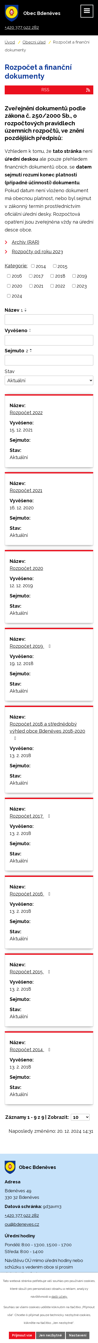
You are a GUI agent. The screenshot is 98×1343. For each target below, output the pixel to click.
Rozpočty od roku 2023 (37, 251)
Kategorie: (16, 265)
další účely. (59, 1296)
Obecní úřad (33, 42)
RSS (66, 89)
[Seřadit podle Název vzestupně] (26, 309)
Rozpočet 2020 (26, 568)
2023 (82, 286)
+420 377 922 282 (22, 1215)
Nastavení (77, 1335)
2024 (17, 296)
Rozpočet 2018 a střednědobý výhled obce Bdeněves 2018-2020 (47, 731)
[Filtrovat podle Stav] (49, 380)
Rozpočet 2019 (31, 646)
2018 (60, 276)
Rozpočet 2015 (31, 971)
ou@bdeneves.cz (22, 1224)
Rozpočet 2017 (31, 816)
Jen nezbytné (50, 1335)
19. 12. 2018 (21, 663)
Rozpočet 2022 (26, 412)
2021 (38, 286)
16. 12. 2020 (22, 507)
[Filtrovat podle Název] (49, 319)
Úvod (10, 42)
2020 (17, 286)
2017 (38, 276)
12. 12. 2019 (21, 585)
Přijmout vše (22, 1335)
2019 (82, 276)
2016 (17, 276)
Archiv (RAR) (25, 242)
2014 (41, 266)
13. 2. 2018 (20, 755)
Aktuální (19, 457)
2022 (60, 286)
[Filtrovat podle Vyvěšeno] (49, 340)
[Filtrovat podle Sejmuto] (49, 360)
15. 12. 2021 (21, 430)
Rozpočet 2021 (26, 490)
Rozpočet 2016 (31, 894)
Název (14, 310)
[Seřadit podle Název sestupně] (26, 311)
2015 (62, 266)
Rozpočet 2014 (31, 1049)
